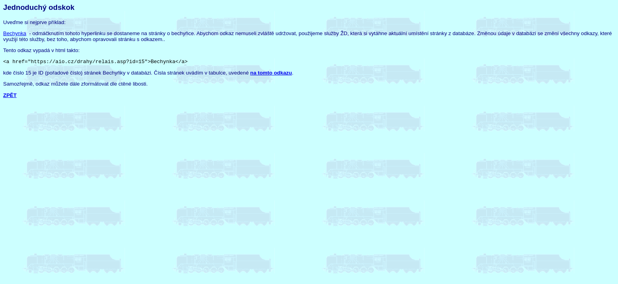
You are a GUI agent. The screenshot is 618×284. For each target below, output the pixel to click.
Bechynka (14, 33)
